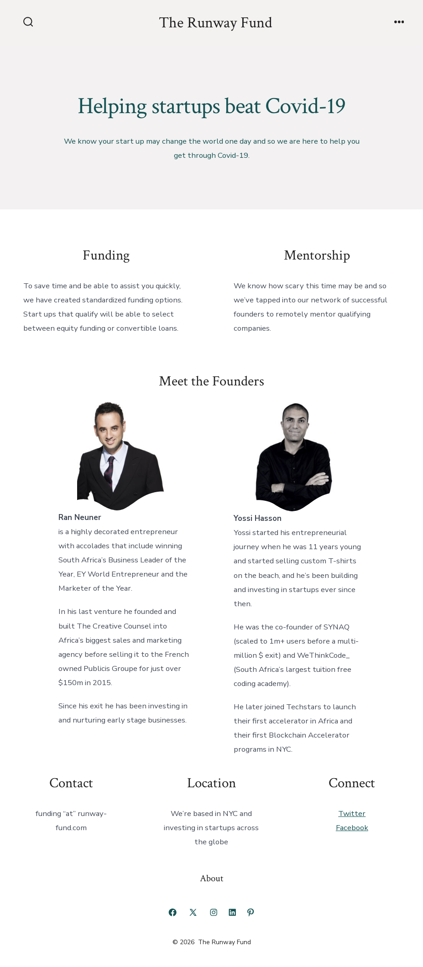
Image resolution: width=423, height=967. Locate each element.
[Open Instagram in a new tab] (213, 912)
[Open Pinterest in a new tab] (250, 912)
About (211, 878)
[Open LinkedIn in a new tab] (232, 912)
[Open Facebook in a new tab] (172, 912)
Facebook (352, 827)
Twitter (352, 813)
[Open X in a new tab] (193, 912)
